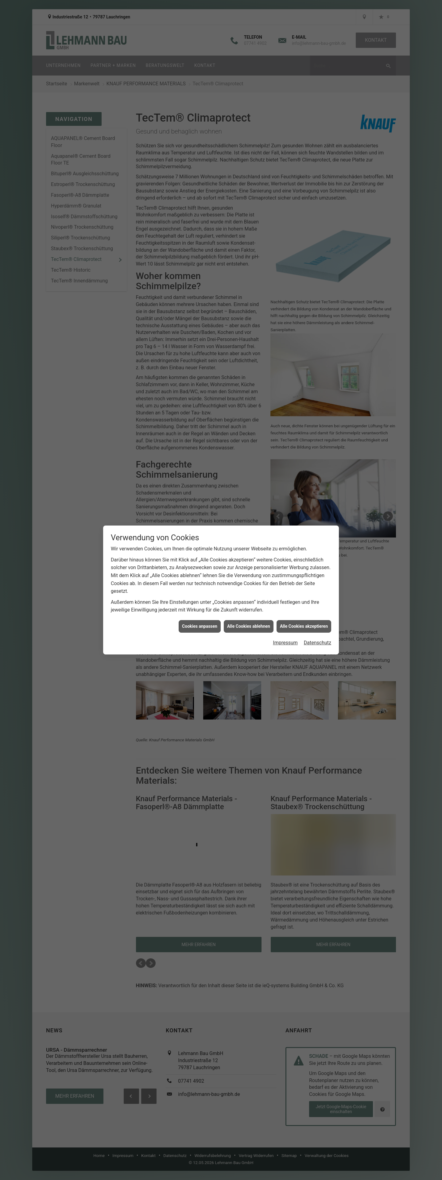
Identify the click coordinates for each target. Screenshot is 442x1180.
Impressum (285, 566)
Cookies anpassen (199, 549)
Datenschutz (317, 566)
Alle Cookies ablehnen (248, 549)
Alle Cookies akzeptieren (304, 549)
